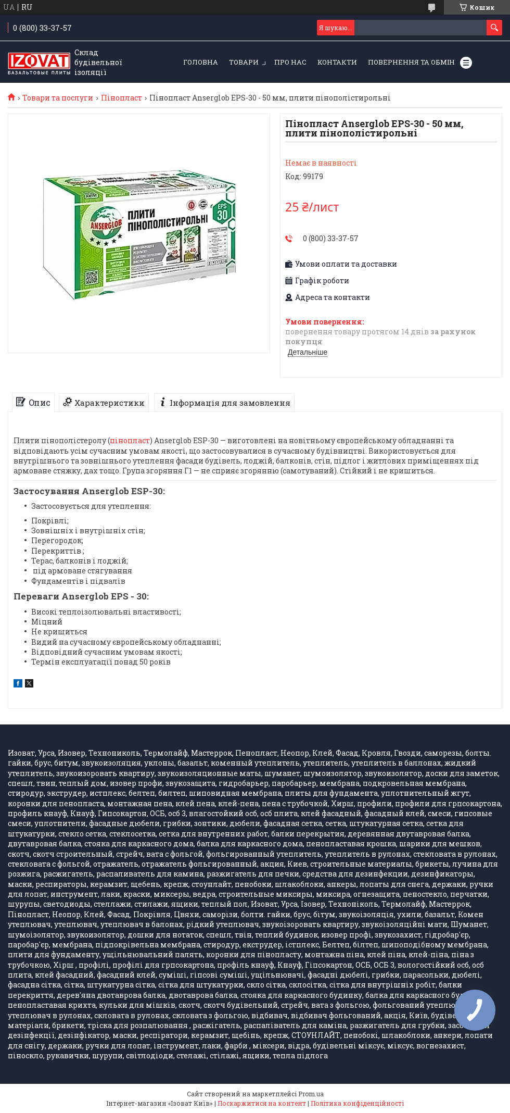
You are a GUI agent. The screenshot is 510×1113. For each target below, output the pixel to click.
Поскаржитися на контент (262, 1103)
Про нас (290, 62)
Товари (244, 62)
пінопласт (130, 440)
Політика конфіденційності (357, 1103)
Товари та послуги (57, 98)
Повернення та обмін (411, 62)
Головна (200, 62)
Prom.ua (311, 1094)
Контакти (337, 62)
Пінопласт (121, 98)
